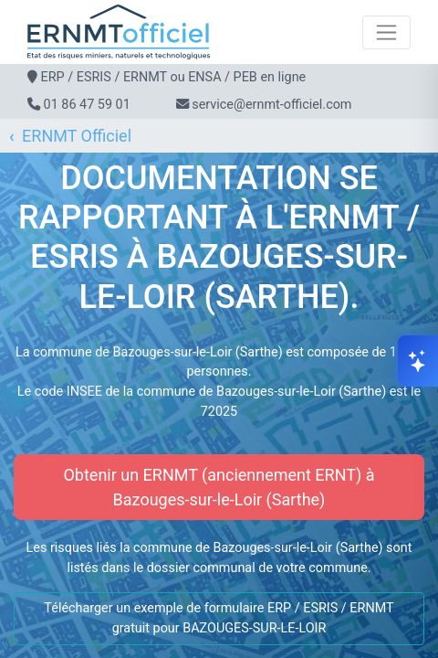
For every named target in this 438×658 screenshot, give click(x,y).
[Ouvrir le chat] (418, 361)
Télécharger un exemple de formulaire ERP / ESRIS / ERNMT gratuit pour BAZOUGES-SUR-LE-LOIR (218, 618)
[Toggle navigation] (386, 32)
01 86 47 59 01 (87, 104)
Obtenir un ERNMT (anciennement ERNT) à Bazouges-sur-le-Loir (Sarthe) (218, 487)
